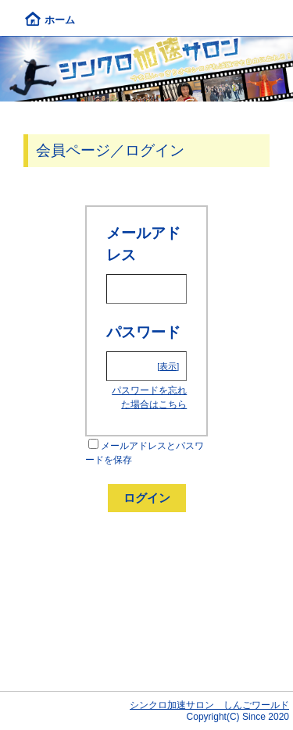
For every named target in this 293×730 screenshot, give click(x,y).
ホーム (50, 20)
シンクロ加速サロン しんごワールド (209, 705)
